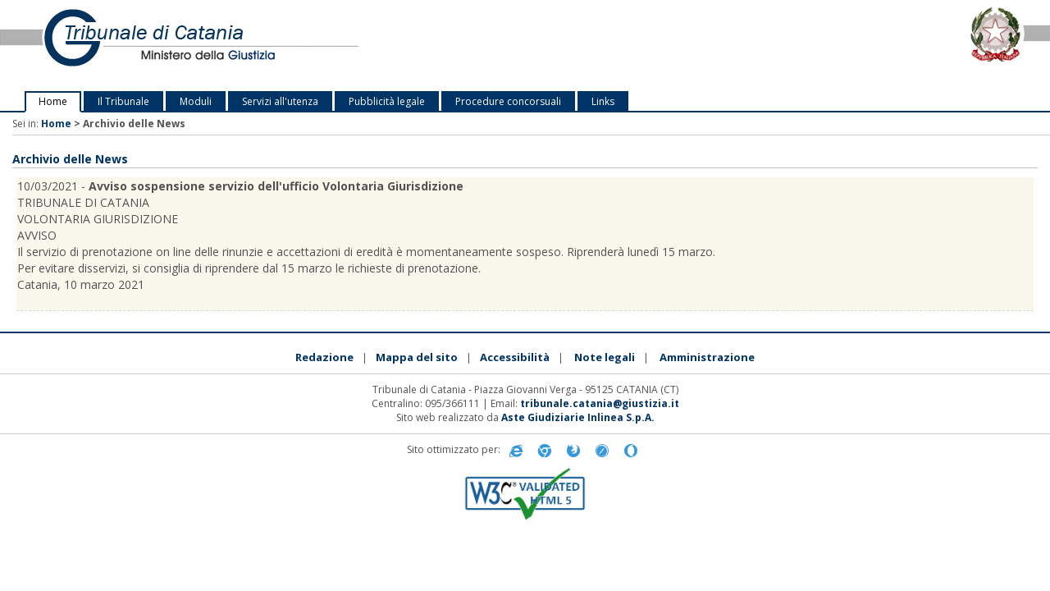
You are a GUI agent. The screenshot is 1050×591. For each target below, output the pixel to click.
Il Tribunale (123, 101)
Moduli (196, 101)
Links (602, 101)
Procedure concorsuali (508, 101)
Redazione (324, 357)
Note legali (604, 357)
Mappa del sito (417, 357)
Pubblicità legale (387, 101)
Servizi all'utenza (280, 101)
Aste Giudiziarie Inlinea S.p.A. (578, 417)
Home (53, 101)
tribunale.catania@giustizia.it (599, 403)
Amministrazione (707, 357)
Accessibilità (515, 357)
